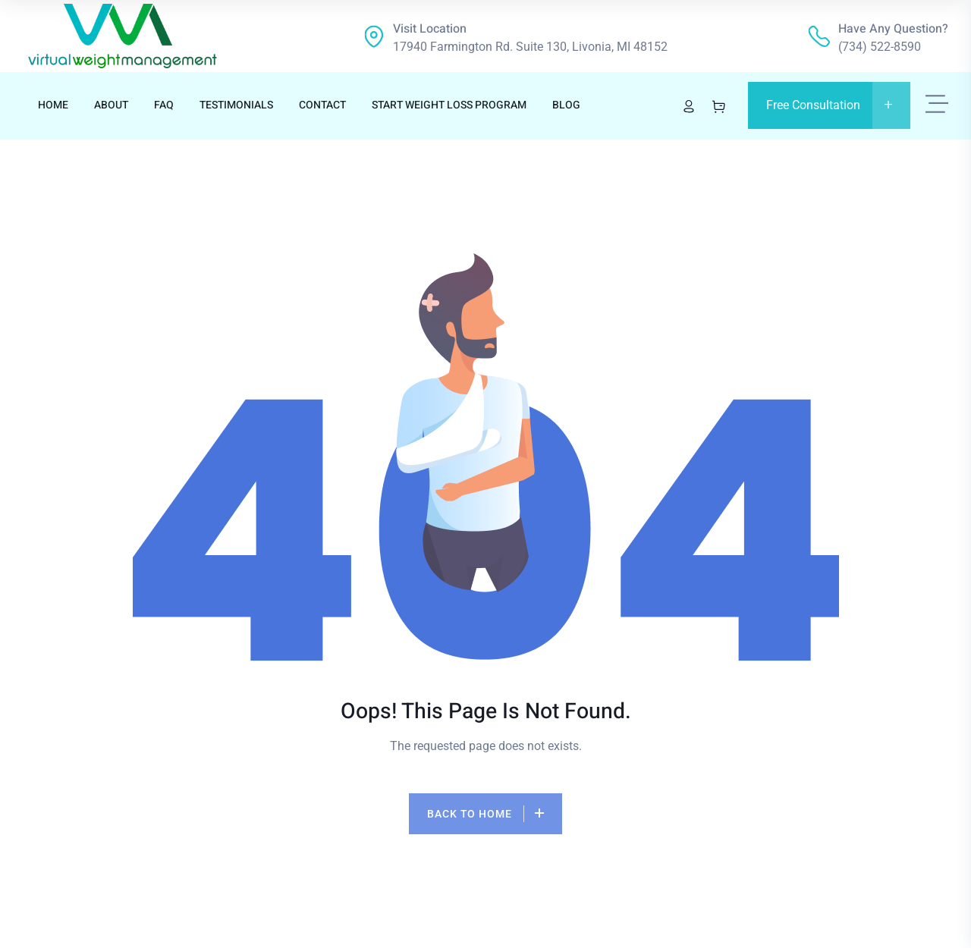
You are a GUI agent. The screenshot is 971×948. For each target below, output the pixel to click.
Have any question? (893, 29)
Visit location (430, 29)
